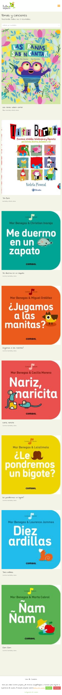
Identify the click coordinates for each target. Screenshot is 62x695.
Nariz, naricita (8, 422)
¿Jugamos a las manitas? (13, 348)
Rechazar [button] (57, 688)
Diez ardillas (8, 572)
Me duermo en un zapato (13, 273)
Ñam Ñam (7, 647)
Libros (17, 110)
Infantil (13, 110)
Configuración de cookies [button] (31, 692)
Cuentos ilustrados (8, 276)
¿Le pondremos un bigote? (13, 497)
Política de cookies (39, 688)
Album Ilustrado (7, 110)
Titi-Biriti (6, 198)
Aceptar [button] (49, 688)
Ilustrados (5, 201)
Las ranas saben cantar (13, 107)
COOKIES (15, 685)
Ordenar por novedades (31, 25)
